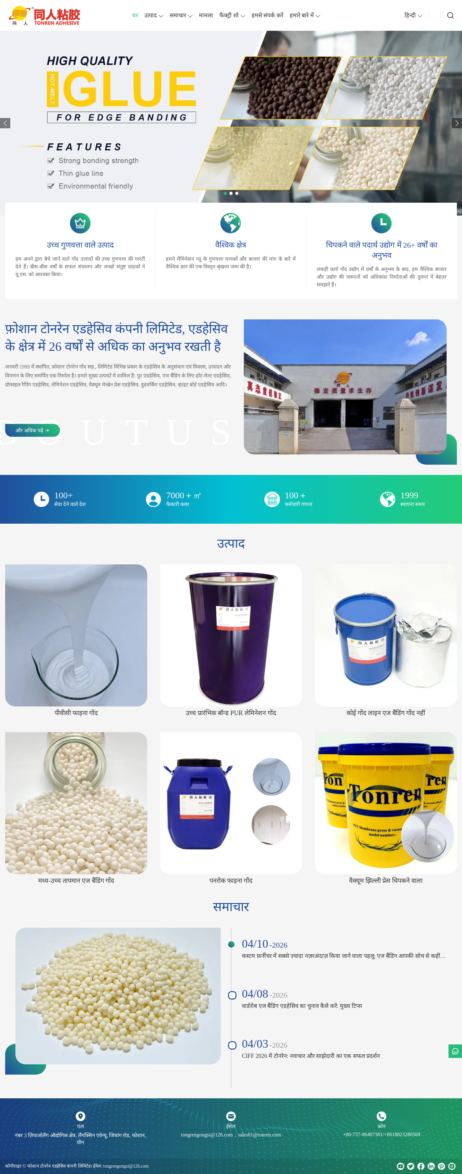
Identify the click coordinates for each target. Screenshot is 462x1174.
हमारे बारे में (302, 15)
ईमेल (230, 1126)
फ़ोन (382, 1126)
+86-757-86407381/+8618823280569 (381, 1134)
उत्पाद (150, 15)
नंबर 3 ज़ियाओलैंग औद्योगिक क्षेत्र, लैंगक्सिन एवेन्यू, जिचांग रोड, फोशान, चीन (80, 1139)
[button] (5, 123)
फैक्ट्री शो (229, 15)
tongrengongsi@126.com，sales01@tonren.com (231, 1134)
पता (80, 1126)
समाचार (178, 15)
